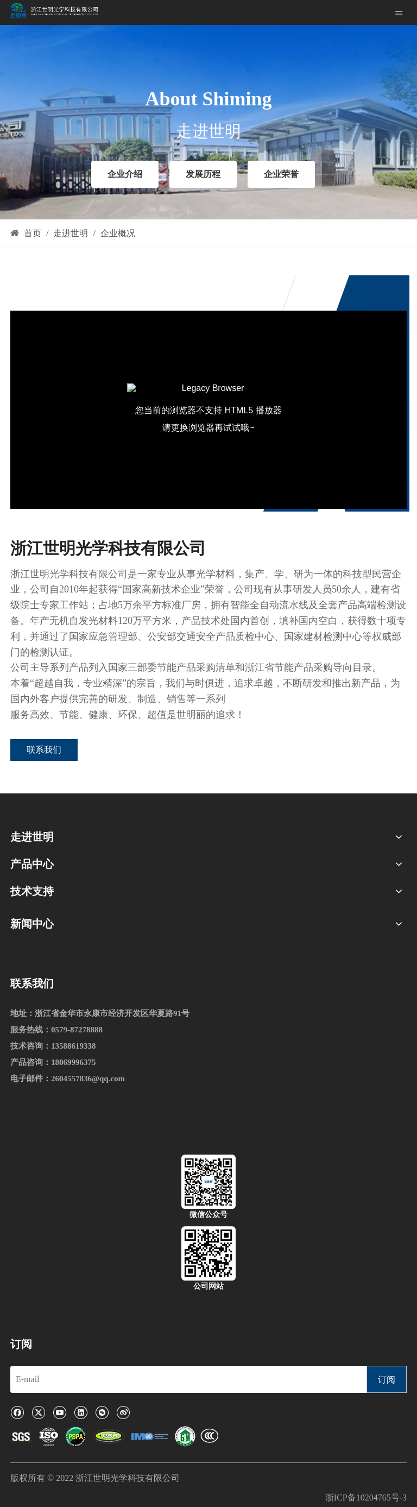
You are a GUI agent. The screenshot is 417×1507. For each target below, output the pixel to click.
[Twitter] (38, 1411)
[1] (114, 1436)
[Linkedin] (80, 1411)
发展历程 (203, 174)
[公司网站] (208, 1253)
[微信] (102, 1411)
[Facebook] (17, 1411)
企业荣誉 (281, 174)
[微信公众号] (208, 1182)
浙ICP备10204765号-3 (366, 1497)
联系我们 (44, 749)
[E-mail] (185, 1379)
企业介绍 (125, 174)
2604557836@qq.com (88, 1078)
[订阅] (387, 1379)
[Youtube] (59, 1411)
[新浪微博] (123, 1411)
